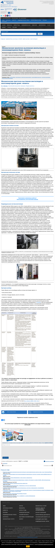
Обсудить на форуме (49, 461)
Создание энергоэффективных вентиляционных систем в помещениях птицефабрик (23, 487)
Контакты (4, 21)
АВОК (3, 20)
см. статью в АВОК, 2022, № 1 (31, 400)
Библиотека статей (41, 505)
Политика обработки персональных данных (27, 537)
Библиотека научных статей (14, 39)
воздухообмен (12, 77)
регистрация (15, 18)
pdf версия (5, 463)
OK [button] (28, 546)
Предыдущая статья (8, 465)
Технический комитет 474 (43, 516)
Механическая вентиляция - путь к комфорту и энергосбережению (19, 495)
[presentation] (8, 452)
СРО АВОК (15, 27)
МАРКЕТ (4, 27)
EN (11, 12)
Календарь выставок (41, 519)
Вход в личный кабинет (6, 18)
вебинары (9, 25)
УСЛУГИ (9, 27)
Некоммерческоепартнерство (8, 2)
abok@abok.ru (3, 12)
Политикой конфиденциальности (45, 544)
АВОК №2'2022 (26, 39)
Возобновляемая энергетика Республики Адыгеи (14, 493)
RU (9, 12)
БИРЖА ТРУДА (22, 510)
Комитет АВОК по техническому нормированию (40, 509)
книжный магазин (26, 25)
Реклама (45, 20)
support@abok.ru (4, 11)
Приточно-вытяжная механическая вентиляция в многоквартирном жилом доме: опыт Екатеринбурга (27, 472)
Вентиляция (34, 39)
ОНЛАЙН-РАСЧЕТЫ (24, 514)
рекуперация (18, 77)
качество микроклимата (26, 77)
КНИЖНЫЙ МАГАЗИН (24, 512)
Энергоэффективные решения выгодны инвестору (15, 483)
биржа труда (17, 25)
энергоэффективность (36, 77)
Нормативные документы (43, 514)
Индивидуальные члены (23, 20)
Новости (14, 20)
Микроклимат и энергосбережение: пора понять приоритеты (17, 477)
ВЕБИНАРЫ (22, 508)
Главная (3, 39)
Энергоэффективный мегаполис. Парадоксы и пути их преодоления (19, 485)
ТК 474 (48, 25)
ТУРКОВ (38, 302)
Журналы (8, 20)
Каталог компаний (41, 512)
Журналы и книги (8, 508)
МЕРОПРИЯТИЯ (42, 25)
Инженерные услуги (8, 519)
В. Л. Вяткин (4, 86)
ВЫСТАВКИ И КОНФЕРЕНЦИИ (26, 516)
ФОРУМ (3, 25)
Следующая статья (47, 465)
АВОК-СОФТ (34, 25)
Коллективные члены (36, 20)
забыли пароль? (23, 18)
